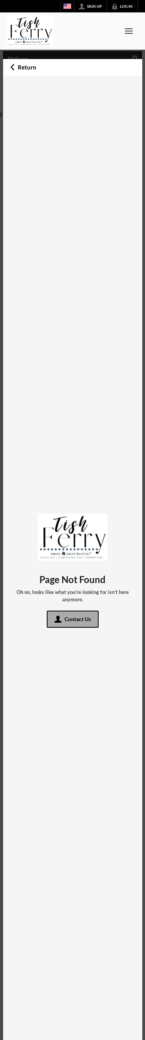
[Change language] (67, 6)
